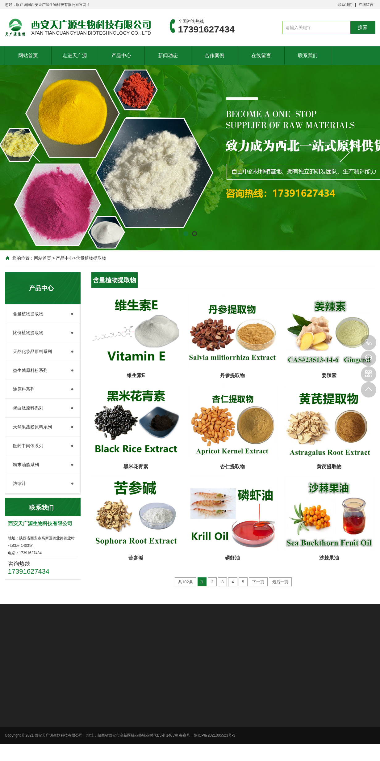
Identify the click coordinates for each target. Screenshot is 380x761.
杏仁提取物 (232, 466)
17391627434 (368, 342)
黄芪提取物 (329, 466)
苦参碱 (135, 557)
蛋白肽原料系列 (28, 408)
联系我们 (345, 4)
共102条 (185, 582)
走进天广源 (74, 55)
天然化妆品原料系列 (32, 351)
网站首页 (28, 55)
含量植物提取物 (91, 258)
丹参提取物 (232, 375)
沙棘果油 (329, 557)
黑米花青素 (135, 466)
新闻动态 (168, 55)
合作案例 (214, 55)
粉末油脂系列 (26, 464)
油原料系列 (24, 389)
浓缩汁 (19, 483)
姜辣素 (329, 375)
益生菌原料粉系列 (30, 370)
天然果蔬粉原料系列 (32, 426)
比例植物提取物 (28, 332)
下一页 (258, 582)
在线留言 (366, 4)
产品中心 (121, 55)
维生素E (136, 375)
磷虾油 (232, 557)
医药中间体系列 (28, 445)
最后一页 (280, 582)
